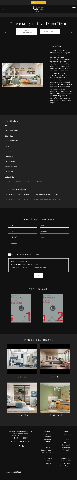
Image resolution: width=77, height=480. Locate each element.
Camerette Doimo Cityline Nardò (19, 199)
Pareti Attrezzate (47, 464)
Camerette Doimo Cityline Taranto (48, 199)
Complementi (66, 464)
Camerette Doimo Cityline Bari (18, 194)
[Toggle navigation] (73, 8)
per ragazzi (12, 172)
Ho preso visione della (25, 254)
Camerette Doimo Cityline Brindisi (46, 194)
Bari (9, 182)
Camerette (43, 15)
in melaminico (13, 141)
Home (24, 15)
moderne (11, 151)
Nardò (29, 182)
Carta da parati (66, 466)
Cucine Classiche (47, 453)
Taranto (40, 182)
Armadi (66, 450)
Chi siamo (47, 434)
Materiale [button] (9, 136)
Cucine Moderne (47, 450)
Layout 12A (51, 15)
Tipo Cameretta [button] (12, 167)
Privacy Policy (34, 254)
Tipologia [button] (9, 157)
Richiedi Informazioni (27, 32)
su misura (11, 161)
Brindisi (18, 182)
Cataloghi (47, 439)
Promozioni (47, 437)
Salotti (65, 432)
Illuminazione (66, 461)
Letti (65, 443)
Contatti (47, 442)
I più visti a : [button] (10, 177)
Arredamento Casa (33, 15)
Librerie (47, 461)
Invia (38, 275)
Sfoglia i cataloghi (50, 32)
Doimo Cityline (13, 130)
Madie (47, 466)
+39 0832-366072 (21, 438)
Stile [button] (7, 146)
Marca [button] (8, 126)
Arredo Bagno (66, 434)
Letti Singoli (66, 448)
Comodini (66, 445)
